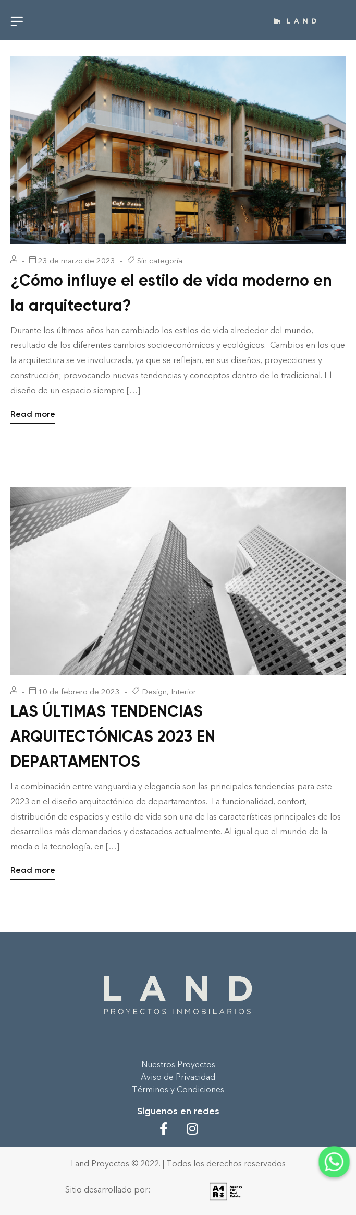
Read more (32, 413)
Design (154, 691)
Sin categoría (159, 260)
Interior (183, 691)
